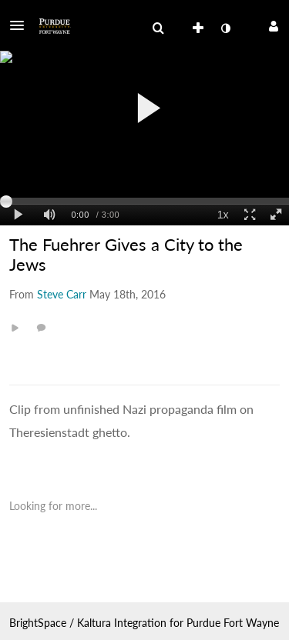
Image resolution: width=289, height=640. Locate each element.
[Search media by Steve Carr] (61, 294)
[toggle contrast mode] (225, 28)
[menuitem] (158, 28)
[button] (21, 25)
